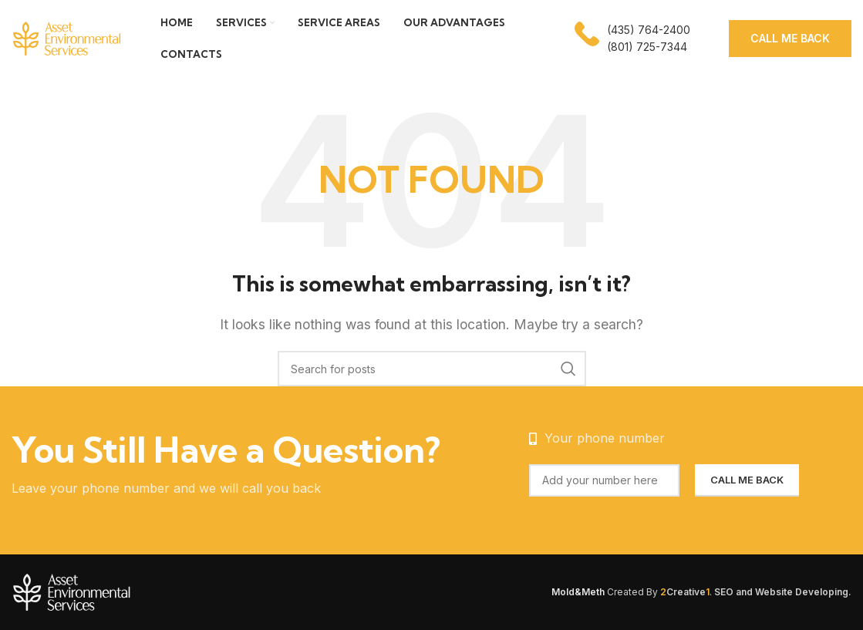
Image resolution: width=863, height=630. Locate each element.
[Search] (432, 368)
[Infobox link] (632, 39)
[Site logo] (67, 37)
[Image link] (108, 590)
